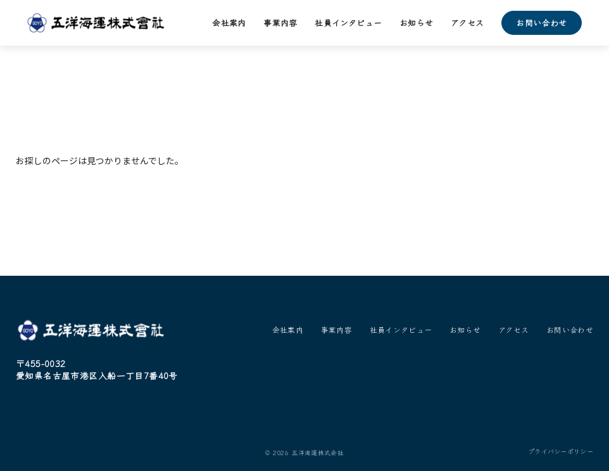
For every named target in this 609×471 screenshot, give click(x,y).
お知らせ (416, 22)
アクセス (467, 22)
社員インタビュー (348, 22)
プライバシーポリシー (560, 451)
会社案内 (229, 22)
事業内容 (280, 22)
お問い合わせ (541, 22)
